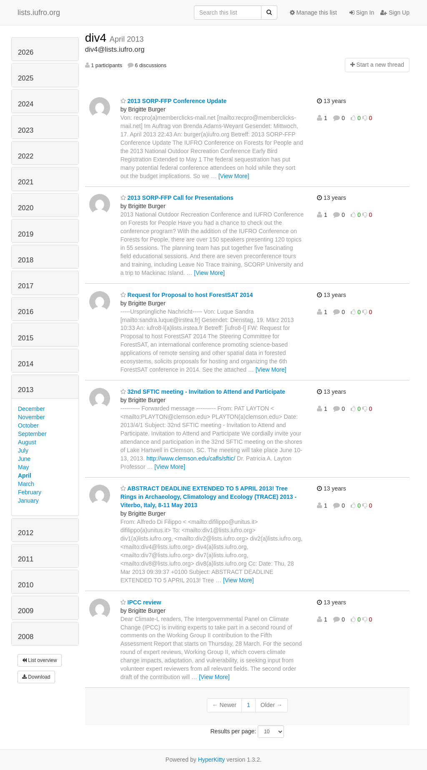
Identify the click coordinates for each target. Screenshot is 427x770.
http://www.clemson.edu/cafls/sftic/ (190, 458)
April (24, 475)
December (31, 408)
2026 (25, 52)
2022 (25, 156)
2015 (25, 338)
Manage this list (313, 12)
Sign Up (394, 12)
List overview (39, 660)
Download (36, 677)
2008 (25, 637)
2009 (25, 611)
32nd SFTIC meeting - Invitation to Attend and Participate (203, 391)
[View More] (234, 176)
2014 (25, 364)
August (27, 442)
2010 (25, 585)
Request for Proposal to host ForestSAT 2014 (187, 295)
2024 (25, 104)
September (32, 433)
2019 (25, 234)
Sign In (361, 12)
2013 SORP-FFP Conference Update (174, 101)
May (23, 467)
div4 (97, 37)
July (23, 450)
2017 (25, 286)
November (31, 417)
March (26, 484)
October (28, 425)
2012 (25, 533)
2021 (25, 182)
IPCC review (141, 602)
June (24, 458)
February (29, 492)
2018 (25, 260)
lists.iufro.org (39, 12)
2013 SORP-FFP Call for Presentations (177, 197)
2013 (25, 390)
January (28, 500)
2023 (25, 130)
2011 (25, 559)
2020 (25, 208)
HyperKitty (211, 759)
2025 (25, 78)
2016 (25, 312)
